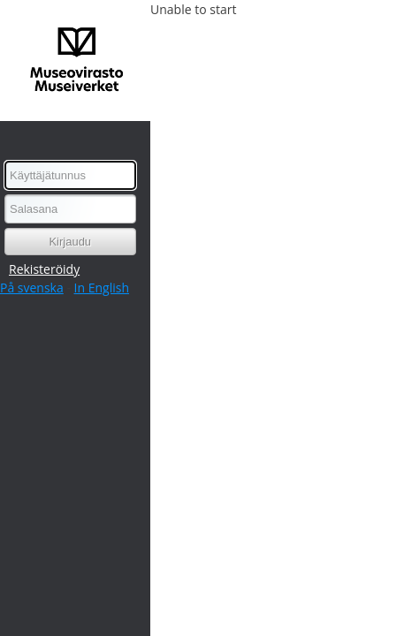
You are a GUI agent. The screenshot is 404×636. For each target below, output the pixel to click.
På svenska (32, 287)
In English (101, 287)
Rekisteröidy (44, 269)
